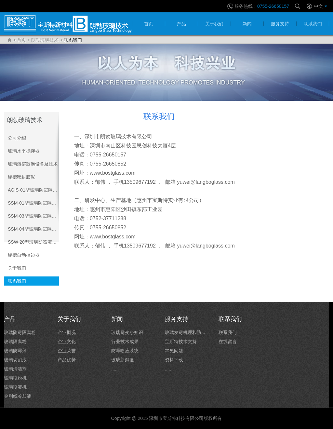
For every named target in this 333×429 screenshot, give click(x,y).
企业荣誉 (67, 350)
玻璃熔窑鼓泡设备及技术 (33, 164)
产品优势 (67, 359)
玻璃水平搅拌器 (24, 151)
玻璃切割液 (15, 359)
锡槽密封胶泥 (21, 177)
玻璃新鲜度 (122, 359)
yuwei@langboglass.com (206, 182)
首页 (21, 40)
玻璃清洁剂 (15, 368)
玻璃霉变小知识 (127, 332)
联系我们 (17, 281)
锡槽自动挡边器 (24, 255)
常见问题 (174, 350)
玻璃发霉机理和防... (185, 332)
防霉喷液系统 (125, 350)
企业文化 (67, 341)
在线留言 (228, 341)
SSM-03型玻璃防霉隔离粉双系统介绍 (33, 216)
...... (115, 368)
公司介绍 (17, 138)
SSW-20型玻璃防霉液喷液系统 (33, 242)
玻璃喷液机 (15, 387)
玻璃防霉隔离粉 (20, 332)
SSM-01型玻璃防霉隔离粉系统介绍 (33, 203)
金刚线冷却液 (17, 396)
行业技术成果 (125, 341)
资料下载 (174, 359)
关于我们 (17, 268)
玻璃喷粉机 (15, 378)
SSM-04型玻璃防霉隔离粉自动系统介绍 (33, 229)
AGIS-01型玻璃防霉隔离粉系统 (33, 190)
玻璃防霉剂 (15, 350)
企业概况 (67, 332)
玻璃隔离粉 (15, 341)
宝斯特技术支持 (181, 341)
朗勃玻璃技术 (45, 40)
